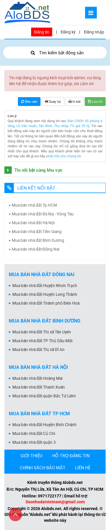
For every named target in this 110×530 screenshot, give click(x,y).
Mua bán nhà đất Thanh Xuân (38, 387)
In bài (74, 101)
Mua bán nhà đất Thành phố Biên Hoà (45, 303)
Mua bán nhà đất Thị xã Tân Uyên (41, 332)
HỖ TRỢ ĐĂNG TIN (71, 455)
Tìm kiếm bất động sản (55, 52)
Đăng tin (41, 32)
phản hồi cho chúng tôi (63, 156)
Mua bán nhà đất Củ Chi (33, 433)
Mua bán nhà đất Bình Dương (38, 240)
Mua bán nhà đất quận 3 (34, 442)
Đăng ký (68, 32)
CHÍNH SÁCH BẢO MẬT (42, 467)
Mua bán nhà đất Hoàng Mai (37, 378)
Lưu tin (95, 101)
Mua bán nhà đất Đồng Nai (35, 249)
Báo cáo (29, 101)
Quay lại (53, 101)
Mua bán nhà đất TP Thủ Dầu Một (42, 340)
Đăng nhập (94, 32)
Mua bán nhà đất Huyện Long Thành (44, 294)
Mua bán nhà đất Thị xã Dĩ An (38, 349)
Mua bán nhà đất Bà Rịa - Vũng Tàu (43, 214)
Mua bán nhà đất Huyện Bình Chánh (44, 424)
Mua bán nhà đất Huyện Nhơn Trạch (44, 285)
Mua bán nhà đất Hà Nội (33, 222)
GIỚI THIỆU (32, 455)
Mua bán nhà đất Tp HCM (34, 205)
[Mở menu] (91, 12)
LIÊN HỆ (82, 467)
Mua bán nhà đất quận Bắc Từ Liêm (44, 396)
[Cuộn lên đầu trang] (15, 514)
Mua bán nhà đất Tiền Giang (37, 231)
